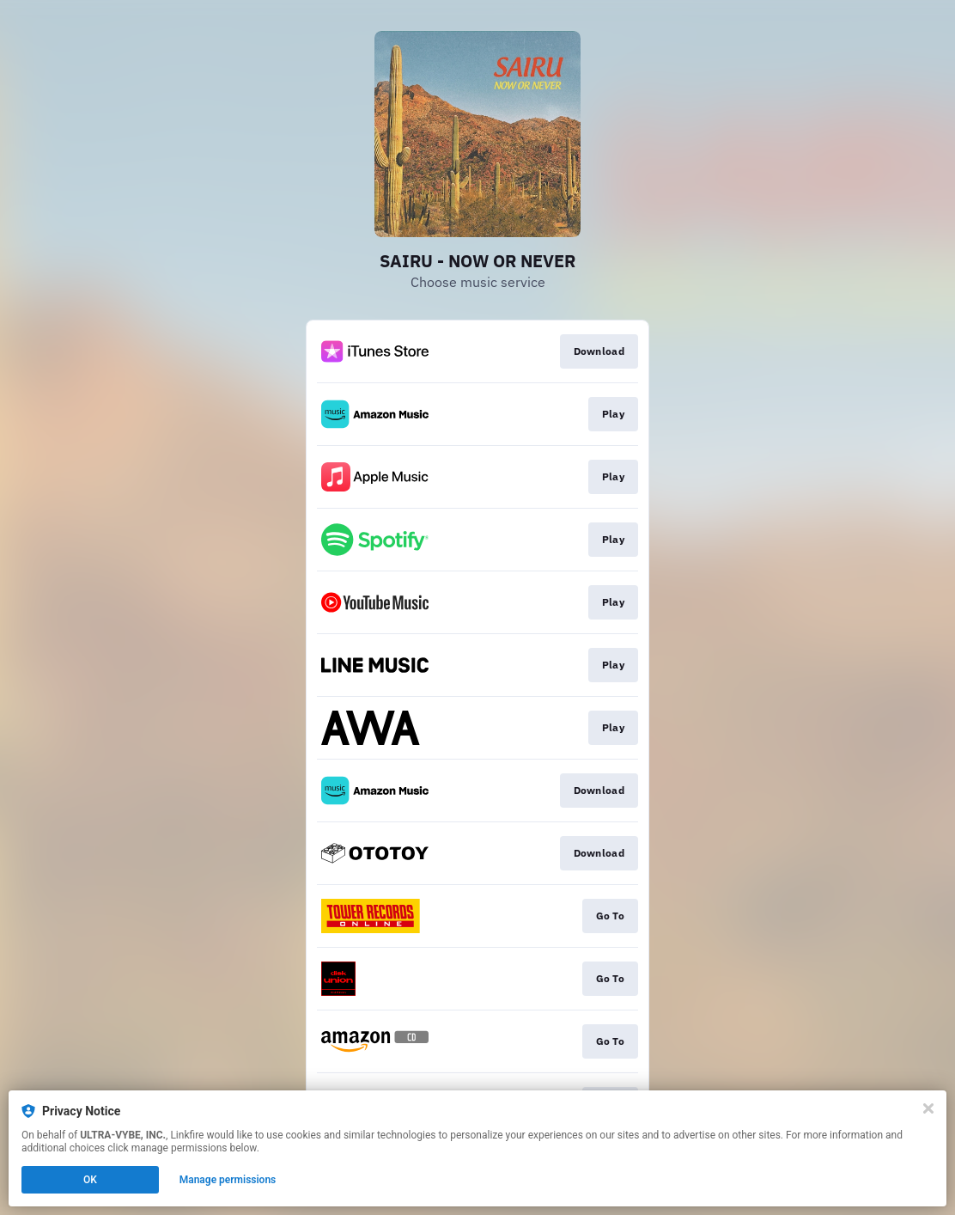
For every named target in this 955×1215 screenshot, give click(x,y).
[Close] (928, 1108)
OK (90, 1180)
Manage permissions (228, 1180)
